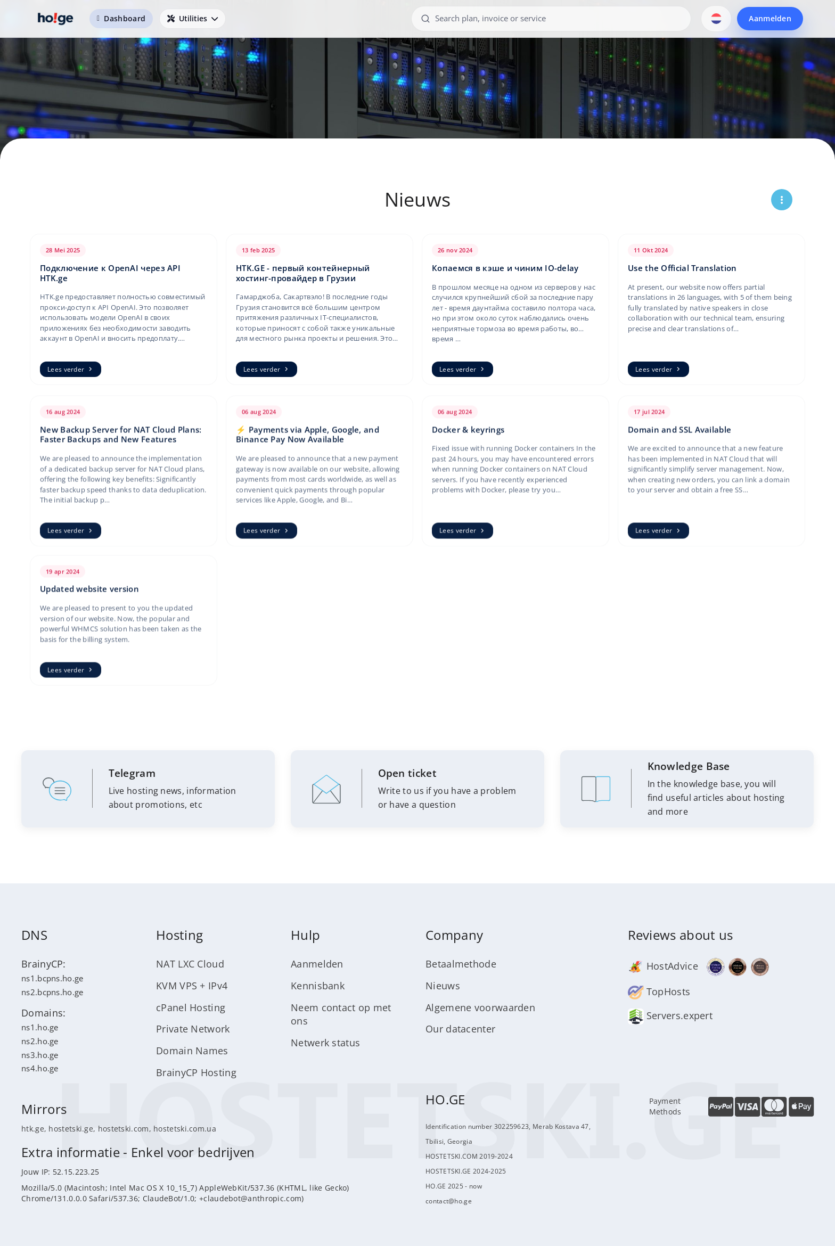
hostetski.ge (70, 1129)
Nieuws (442, 985)
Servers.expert (670, 1015)
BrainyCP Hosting (196, 1072)
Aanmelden (770, 18)
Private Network (193, 1028)
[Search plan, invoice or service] (551, 18)
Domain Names (192, 1050)
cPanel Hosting (190, 1007)
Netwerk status (325, 1042)
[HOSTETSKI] (56, 19)
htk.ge (32, 1129)
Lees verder (70, 369)
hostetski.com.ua (184, 1129)
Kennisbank (318, 985)
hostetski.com (123, 1129)
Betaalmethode (460, 963)
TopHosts (659, 991)
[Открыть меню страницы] (781, 199)
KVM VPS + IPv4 (191, 985)
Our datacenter (460, 1028)
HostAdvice (663, 966)
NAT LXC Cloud (190, 963)
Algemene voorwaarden (480, 1007)
